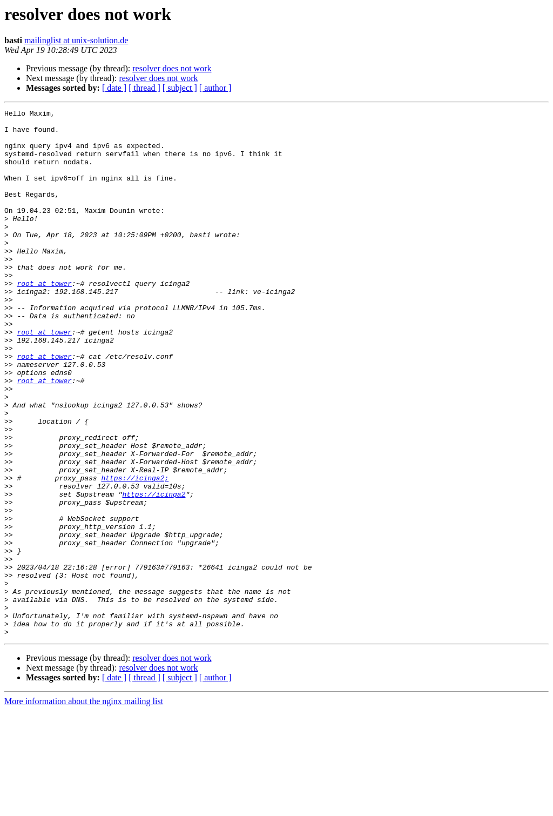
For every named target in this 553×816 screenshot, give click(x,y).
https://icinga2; (134, 552)
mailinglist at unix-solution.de (76, 40)
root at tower (44, 319)
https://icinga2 (153, 572)
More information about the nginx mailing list (83, 806)
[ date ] (114, 87)
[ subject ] (180, 87)
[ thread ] (144, 87)
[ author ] (215, 87)
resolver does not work (171, 68)
